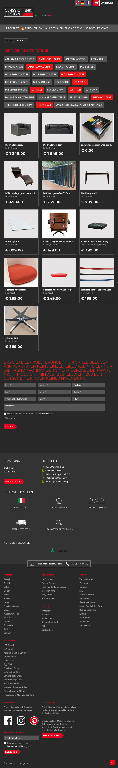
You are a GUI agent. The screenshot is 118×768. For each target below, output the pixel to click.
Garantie (83, 587)
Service (8, 40)
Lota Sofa (91, 89)
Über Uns (46, 606)
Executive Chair (65, 66)
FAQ (81, 590)
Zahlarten (83, 583)
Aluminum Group (11, 606)
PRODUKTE (12, 28)
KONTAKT (102, 28)
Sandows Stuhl (101, 97)
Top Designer (48, 574)
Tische (7, 617)
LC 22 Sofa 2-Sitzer (16, 74)
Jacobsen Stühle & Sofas (15, 687)
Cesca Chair (9, 660)
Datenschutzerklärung (39, 413)
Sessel (7, 579)
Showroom (84, 598)
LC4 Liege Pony (56, 89)
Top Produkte (10, 640)
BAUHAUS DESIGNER (51, 28)
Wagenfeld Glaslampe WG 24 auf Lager (79, 105)
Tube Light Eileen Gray (18, 105)
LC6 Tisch (75, 89)
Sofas (6, 587)
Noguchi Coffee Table (52, 97)
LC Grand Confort (11, 672)
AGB (43, 626)
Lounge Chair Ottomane (19, 97)
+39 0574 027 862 (79, 563)
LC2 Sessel (9, 645)
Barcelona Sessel (75, 59)
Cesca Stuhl (98, 59)
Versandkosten (86, 579)
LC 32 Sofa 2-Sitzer (72, 74)
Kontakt (82, 613)
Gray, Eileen (47, 594)
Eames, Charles (48, 583)
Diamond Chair (14, 66)
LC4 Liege (37, 89)
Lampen (7, 621)
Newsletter (84, 617)
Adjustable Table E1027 (15, 652)
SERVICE (90, 28)
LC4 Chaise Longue (16, 89)
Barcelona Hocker (50, 59)
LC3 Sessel (80, 82)
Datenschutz (84, 621)
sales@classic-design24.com (48, 563)
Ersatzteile (21, 40)
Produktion (46, 610)
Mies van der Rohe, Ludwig (54, 587)
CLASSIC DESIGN (74, 28)
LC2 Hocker (62, 82)
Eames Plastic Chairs (13, 675)
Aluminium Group (11, 668)
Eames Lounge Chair (39, 66)
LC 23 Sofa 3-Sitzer (44, 74)
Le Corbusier (47, 579)
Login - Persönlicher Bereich (92, 606)
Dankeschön (47, 629)
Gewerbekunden (87, 602)
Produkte (8, 574)
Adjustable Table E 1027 (19, 59)
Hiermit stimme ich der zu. (29, 413)
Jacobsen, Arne (48, 590)
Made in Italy (48, 618)
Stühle (7, 598)
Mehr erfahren (13, 481)
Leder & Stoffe (86, 594)
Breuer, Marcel (48, 598)
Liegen (7, 590)
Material (45, 614)
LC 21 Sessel (87, 66)
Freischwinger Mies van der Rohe (19, 695)
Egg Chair (8, 664)
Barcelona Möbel (12, 683)
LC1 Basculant (42, 82)
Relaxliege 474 (79, 97)
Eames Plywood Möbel (14, 691)
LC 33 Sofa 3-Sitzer (16, 82)
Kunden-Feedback (50, 622)
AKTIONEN (29, 28)
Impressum (84, 625)
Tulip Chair (44, 105)
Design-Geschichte (87, 610)
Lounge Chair (10, 656)
